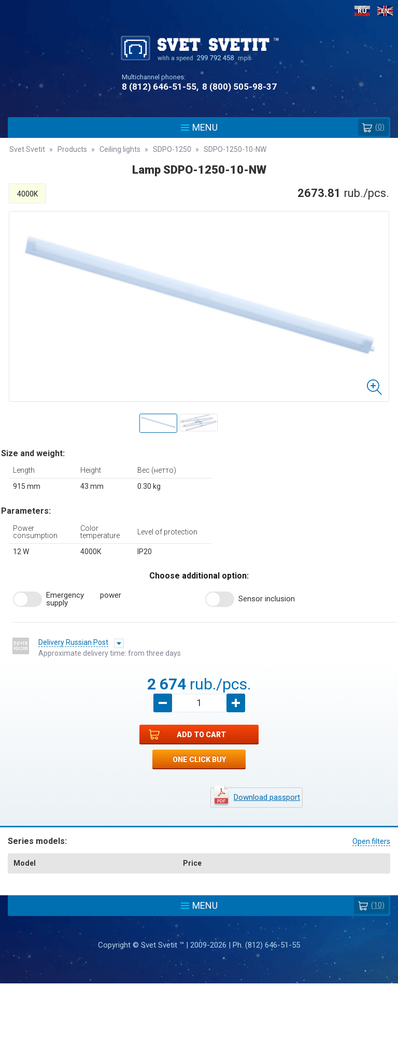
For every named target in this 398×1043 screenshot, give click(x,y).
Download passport (267, 797)
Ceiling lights (120, 149)
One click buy (199, 759)
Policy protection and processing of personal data (199, 992)
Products (72, 149)
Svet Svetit (27, 149)
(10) (371, 905)
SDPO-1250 (172, 149)
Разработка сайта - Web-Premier (199, 1038)
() (373, 127)
